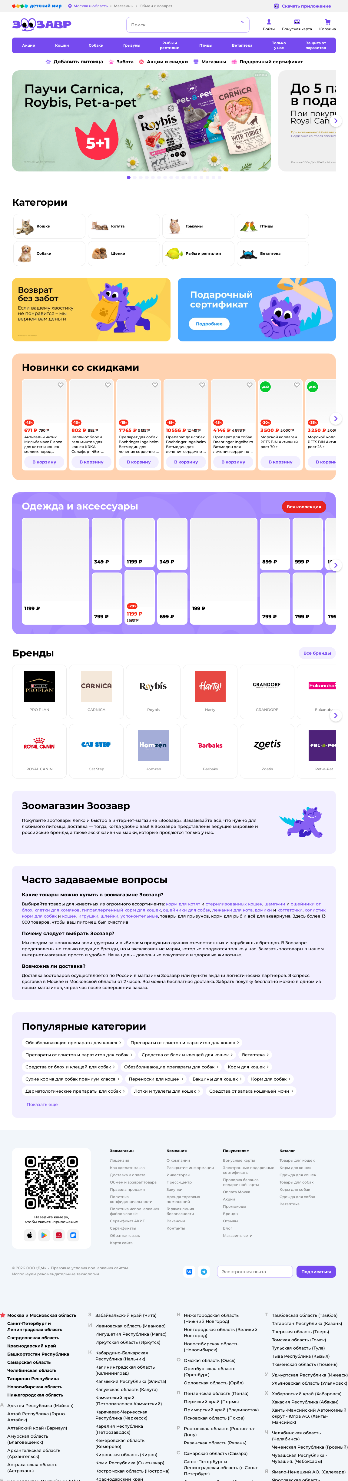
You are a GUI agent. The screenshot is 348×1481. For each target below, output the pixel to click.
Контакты (176, 1228)
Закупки (174, 1189)
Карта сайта (121, 1242)
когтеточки (290, 910)
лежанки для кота (232, 910)
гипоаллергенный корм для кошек (121, 910)
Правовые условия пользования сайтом (89, 1268)
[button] (336, 121)
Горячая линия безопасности (180, 1211)
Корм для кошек (295, 1167)
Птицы (266, 226)
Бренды (230, 1213)
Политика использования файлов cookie (134, 1211)
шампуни (274, 904)
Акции (229, 1199)
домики (263, 910)
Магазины (209, 62)
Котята (117, 226)
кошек (69, 916)
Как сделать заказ (127, 1167)
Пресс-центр (179, 1182)
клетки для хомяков (57, 910)
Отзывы (230, 1221)
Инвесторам (179, 1175)
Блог (227, 1228)
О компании (178, 1160)
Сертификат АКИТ (127, 1221)
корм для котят (183, 904)
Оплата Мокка (236, 1192)
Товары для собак (296, 1182)
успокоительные (139, 916)
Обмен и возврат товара (133, 1182)
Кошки (44, 226)
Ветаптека (270, 253)
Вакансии (176, 1221)
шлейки (109, 916)
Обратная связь (125, 1235)
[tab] (144, 120)
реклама (261, 74)
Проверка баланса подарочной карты (241, 1182)
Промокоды (234, 1206)
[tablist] (174, 120)
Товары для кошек (297, 1160)
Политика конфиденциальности (131, 1199)
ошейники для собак (186, 910)
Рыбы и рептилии (203, 253)
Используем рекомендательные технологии (55, 1274)
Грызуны (194, 226)
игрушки (88, 916)
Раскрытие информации (190, 1167)
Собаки (44, 253)
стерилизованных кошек (234, 904)
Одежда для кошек (298, 1175)
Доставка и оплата (127, 1175)
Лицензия (119, 1160)
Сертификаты (123, 1228)
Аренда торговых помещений (183, 1199)
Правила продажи (127, 1189)
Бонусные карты (239, 1160)
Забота (121, 62)
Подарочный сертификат (267, 62)
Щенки (118, 253)
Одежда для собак (297, 1196)
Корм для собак (295, 1189)
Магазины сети (237, 1235)
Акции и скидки (163, 62)
